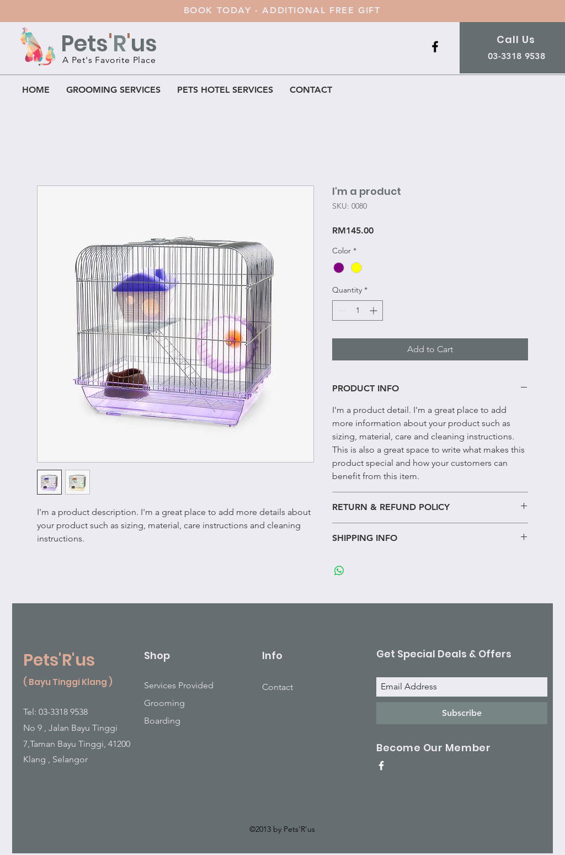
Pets (84, 43)
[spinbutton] (357, 310)
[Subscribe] (461, 713)
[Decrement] (341, 310)
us (144, 43)
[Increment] (374, 310)
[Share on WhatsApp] (339, 570)
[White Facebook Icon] (381, 766)
